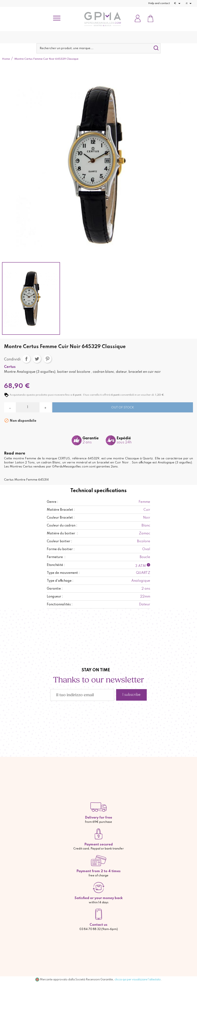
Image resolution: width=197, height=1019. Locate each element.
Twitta (37, 359)
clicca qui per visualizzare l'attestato (138, 979)
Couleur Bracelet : (61, 517)
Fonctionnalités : (60, 604)
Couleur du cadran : (62, 525)
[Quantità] (27, 407)
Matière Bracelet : (61, 510)
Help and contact (159, 3)
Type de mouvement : (63, 573)
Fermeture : (56, 557)
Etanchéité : (56, 565)
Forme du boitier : (61, 549)
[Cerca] (98, 48)
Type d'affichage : (60, 581)
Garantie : (55, 588)
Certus (10, 367)
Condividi (26, 359)
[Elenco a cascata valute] (178, 3)
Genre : (52, 502)
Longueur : (55, 596)
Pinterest (47, 359)
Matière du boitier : (62, 533)
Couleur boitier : (59, 541)
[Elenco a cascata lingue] (189, 3)
